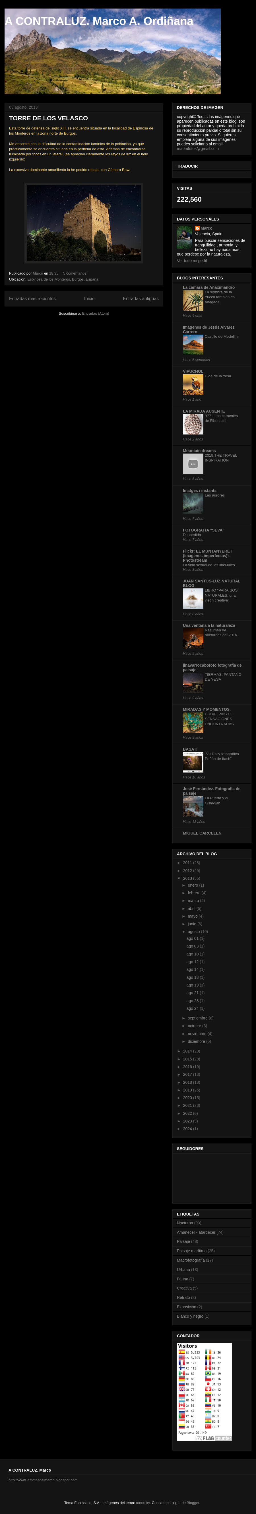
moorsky (143, 1503)
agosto (194, 931)
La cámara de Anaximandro (209, 287)
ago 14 (193, 969)
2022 (188, 1113)
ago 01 (193, 938)
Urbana (183, 1269)
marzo (194, 900)
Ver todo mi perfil (192, 260)
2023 (188, 1121)
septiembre (198, 1018)
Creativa (184, 1288)
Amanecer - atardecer (196, 1232)
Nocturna (185, 1223)
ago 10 (193, 954)
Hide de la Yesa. (218, 376)
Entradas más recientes (32, 298)
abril (192, 908)
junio (192, 924)
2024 (188, 1128)
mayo (193, 916)
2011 (188, 862)
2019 (188, 1090)
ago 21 (193, 992)
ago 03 (193, 946)
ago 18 (193, 977)
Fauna (182, 1279)
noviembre (197, 1033)
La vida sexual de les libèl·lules (209, 565)
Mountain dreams (199, 450)
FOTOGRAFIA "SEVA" (203, 530)
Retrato (183, 1297)
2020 (188, 1097)
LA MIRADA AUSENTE (204, 411)
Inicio (89, 298)
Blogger (193, 1503)
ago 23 (193, 1000)
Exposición (186, 1307)
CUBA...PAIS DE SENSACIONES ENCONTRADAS (219, 719)
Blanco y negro (190, 1316)
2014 (188, 1051)
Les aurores (215, 495)
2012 (188, 870)
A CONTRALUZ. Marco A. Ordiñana (99, 21)
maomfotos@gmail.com (198, 148)
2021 (188, 1105)
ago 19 (193, 985)
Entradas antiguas (141, 298)
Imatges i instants (199, 490)
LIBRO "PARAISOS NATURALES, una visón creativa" (221, 595)
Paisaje (183, 1241)
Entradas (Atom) (95, 313)
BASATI (190, 749)
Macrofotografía (191, 1260)
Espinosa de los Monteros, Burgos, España (62, 279)
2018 (188, 1082)
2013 (188, 878)
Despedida (192, 535)
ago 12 (193, 961)
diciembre (197, 1041)
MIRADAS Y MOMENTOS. (207, 709)
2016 (188, 1066)
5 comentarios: (75, 273)
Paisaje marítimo (192, 1251)
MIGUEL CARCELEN (202, 833)
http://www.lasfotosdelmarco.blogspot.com (43, 1480)
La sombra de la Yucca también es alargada (220, 297)
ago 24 (193, 1008)
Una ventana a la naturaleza (209, 625)
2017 (188, 1074)
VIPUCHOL (193, 371)
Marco (206, 228)
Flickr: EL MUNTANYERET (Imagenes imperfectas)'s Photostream (207, 556)
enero (193, 885)
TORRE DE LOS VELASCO (48, 118)
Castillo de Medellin (221, 336)
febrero (194, 893)
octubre (195, 1025)
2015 (188, 1059)
